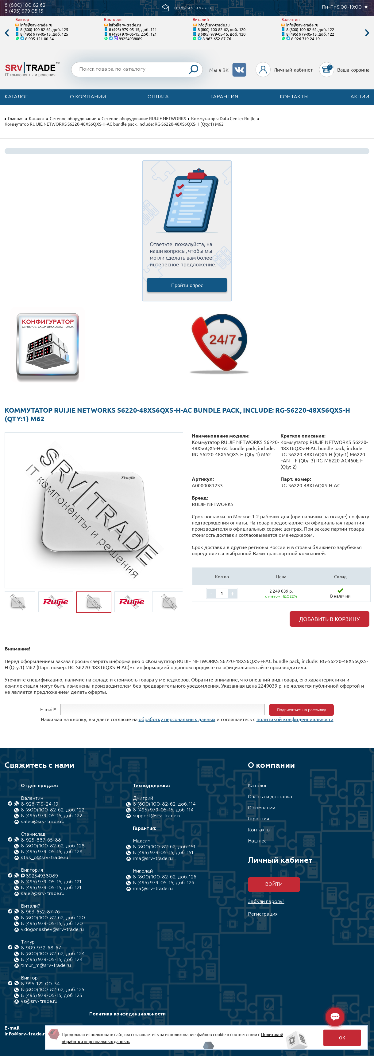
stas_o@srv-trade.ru (44, 857)
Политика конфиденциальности (127, 1014)
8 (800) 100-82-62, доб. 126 (164, 877)
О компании (88, 97)
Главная (16, 118)
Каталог (16, 97)
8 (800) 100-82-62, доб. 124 (53, 954)
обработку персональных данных (177, 719)
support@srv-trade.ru (157, 816)
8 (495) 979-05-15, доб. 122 (310, 34)
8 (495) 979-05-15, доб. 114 (163, 810)
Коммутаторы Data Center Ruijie (223, 118)
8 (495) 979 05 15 (24, 11)
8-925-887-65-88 (41, 840)
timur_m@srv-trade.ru (46, 965)
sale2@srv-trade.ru (42, 893)
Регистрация (263, 914)
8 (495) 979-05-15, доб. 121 (133, 29)
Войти (274, 884)
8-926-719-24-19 (305, 38)
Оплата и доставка (270, 797)
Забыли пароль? (266, 901)
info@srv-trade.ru (36, 24)
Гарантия (224, 97)
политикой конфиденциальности (295, 719)
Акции (359, 97)
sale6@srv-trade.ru (42, 821)
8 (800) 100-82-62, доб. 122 (310, 29)
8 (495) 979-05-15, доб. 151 (163, 852)
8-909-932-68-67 (41, 948)
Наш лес (257, 841)
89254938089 (130, 38)
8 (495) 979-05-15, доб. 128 (52, 852)
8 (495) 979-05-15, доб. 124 (52, 959)
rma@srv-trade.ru (153, 858)
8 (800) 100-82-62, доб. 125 (44, 29)
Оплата (158, 97)
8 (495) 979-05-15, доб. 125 (44, 34)
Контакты (294, 97)
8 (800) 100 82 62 (25, 5)
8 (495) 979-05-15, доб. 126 (163, 883)
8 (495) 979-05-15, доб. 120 (221, 34)
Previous (7, 33)
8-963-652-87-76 (216, 38)
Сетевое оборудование (73, 118)
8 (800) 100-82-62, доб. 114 (164, 804)
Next (367, 33)
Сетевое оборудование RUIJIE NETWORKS (144, 118)
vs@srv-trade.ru (39, 1001)
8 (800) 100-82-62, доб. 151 (164, 847)
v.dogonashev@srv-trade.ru (52, 929)
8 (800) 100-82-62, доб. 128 (53, 846)
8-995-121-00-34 (39, 38)
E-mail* (48, 709)
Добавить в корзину (329, 618)
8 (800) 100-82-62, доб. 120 (221, 29)
